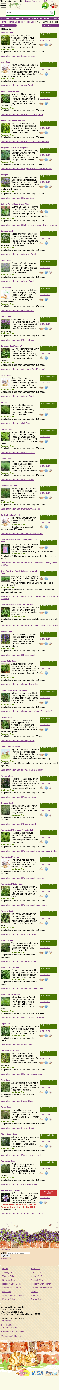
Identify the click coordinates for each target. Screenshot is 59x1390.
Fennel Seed (6, 459)
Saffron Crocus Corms (10, 1190)
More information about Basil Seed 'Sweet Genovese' (25, 142)
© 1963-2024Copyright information (10, 1326)
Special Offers (37, 1280)
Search (34, 1291)
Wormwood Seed (8, 1161)
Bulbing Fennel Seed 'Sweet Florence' (17, 204)
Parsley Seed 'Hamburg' (11, 857)
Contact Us (36, 1272)
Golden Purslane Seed (10, 515)
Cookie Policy (31, 1)
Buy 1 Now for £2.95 (48, 205)
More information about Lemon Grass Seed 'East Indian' (26, 711)
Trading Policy (8, 1276)
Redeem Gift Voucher (41, 1284)
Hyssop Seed (6, 632)
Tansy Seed (5, 1080)
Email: (3, 1253)
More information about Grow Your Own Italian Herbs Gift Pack (29, 626)
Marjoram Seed (7, 776)
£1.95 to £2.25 (45, 40)
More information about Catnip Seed (17, 281)
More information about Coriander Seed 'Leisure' (23, 369)
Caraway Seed (7, 231)
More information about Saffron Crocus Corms (22, 1214)
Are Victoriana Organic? (13, 1295)
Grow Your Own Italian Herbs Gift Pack (17, 605)
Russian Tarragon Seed (10, 994)
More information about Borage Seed (17, 198)
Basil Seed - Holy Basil (10, 91)
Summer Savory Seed (10, 1051)
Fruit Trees (5, 18)
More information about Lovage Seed (17, 741)
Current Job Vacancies (41, 1288)
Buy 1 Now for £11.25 (48, 572)
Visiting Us (7, 1272)
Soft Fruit (25, 18)
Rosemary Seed (7, 940)
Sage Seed (5, 1024)
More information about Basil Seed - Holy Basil (22, 115)
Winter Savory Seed (9, 1134)
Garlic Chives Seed (9, 486)
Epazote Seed (6, 429)
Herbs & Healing (15, 22)
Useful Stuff (36, 1276)
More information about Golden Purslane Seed (22, 534)
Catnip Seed (6, 260)
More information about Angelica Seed (18, 56)
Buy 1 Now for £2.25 (48, 34)
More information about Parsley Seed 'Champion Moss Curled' (29, 851)
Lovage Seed (6, 717)
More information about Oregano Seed (18, 824)
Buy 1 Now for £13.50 (48, 540)
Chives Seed (6, 317)
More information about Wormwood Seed (19, 1184)
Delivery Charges (10, 1280)
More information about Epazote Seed (18, 453)
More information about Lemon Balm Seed (20, 684)
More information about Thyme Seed (17, 1128)
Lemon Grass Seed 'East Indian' (14, 690)
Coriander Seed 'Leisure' (11, 346)
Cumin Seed (6, 375)
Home (3, 22)
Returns (34, 1295)
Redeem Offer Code (11, 1284)
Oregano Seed (7, 803)
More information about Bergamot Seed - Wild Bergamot (26, 169)
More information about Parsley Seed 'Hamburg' (22, 878)
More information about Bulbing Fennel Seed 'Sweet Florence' (29, 225)
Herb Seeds (31, 22)
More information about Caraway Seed (18, 254)
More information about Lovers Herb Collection (22, 770)
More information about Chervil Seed (17, 311)
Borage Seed (6, 175)
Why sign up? (7, 1259)
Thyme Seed (6, 1107)
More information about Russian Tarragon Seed (22, 1018)
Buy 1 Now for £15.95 (48, 747)
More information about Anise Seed (17, 85)
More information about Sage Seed (16, 1045)
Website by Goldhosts (11, 1336)
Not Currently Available (48, 1192)
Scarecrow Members (11, 1288)
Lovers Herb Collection (10, 747)
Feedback (6, 1291)
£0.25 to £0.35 (45, 1198)
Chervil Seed (6, 287)
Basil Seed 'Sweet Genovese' (13, 121)
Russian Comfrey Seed (10, 967)
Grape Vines (36, 18)
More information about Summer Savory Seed (21, 1074)
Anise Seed (5, 62)
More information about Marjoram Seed (18, 797)
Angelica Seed (7, 33)
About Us (35, 1269)
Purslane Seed (7, 911)
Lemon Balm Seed (8, 661)
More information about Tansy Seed (17, 1101)
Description (48, 25)
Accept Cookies (46, 1)
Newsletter (5, 1250)
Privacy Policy (8, 1299)
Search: (10, 13)
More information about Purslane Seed (18, 934)
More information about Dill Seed (16, 423)
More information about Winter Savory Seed (21, 1155)
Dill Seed (4, 402)
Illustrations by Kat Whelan (13, 1332)
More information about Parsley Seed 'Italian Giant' (24, 905)
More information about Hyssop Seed (18, 655)
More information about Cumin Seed (17, 396)
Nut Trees (15, 18)
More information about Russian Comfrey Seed (22, 988)
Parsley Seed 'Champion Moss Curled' (17, 830)
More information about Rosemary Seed (19, 961)
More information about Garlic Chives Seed (20, 509)
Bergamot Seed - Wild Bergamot (14, 148)
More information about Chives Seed (17, 340)
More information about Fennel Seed (17, 480)
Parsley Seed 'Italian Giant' (12, 884)
